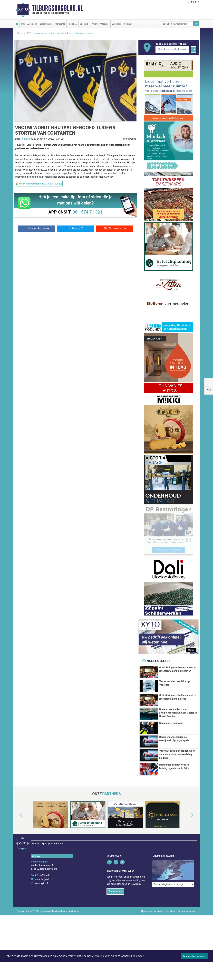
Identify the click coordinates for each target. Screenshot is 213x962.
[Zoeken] (196, 23)
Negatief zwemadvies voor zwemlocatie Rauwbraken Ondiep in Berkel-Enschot (178, 713)
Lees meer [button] (137, 956)
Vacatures (116, 24)
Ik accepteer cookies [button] (194, 956)
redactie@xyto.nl (44, 890)
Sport (94, 24)
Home (20, 33)
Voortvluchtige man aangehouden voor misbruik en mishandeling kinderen (177, 754)
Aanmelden (115, 902)
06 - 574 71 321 (87, 212)
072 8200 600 (42, 886)
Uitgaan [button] (103, 24)
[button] (17, 833)
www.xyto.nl (41, 894)
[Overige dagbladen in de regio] (173, 879)
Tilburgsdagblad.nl (57, 8)
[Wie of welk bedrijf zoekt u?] (172, 49)
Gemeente (60, 24)
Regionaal (72, 24)
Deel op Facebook (36, 228)
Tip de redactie (115, 228)
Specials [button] (84, 24)
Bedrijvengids (46, 24)
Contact (128, 24)
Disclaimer (170, 922)
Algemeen (32, 24)
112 (23, 24)
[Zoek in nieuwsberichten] (177, 23)
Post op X (75, 228)
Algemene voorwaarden (152, 922)
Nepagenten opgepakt (171, 723)
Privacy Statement (186, 922)
